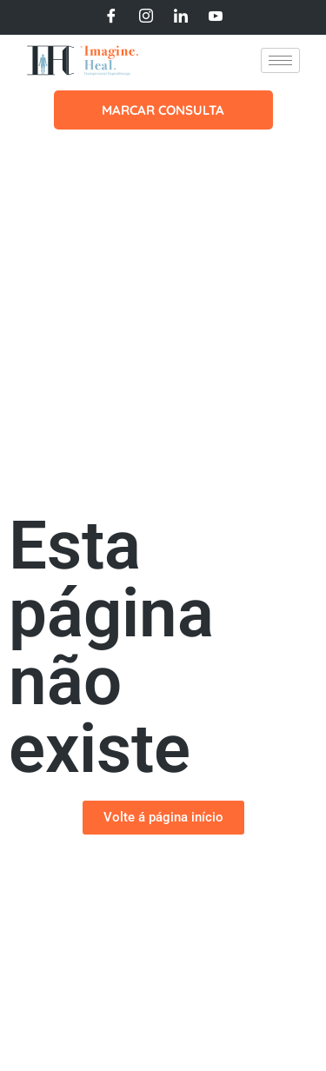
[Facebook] (111, 17)
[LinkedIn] (181, 17)
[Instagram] (146, 17)
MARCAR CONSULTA (163, 110)
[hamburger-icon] (280, 60)
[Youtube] (216, 17)
